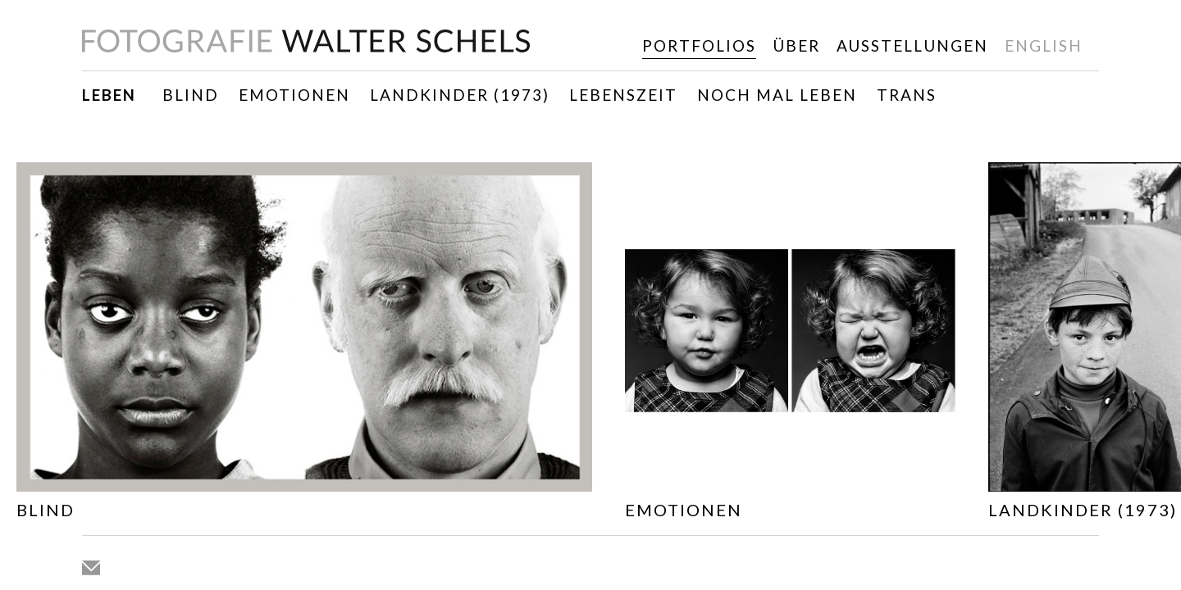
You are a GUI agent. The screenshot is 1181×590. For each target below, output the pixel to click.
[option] (304, 344)
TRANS (907, 94)
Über (796, 45)
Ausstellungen (912, 45)
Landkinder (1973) (459, 94)
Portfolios (699, 45)
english (1044, 45)
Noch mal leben (777, 94)
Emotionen (294, 94)
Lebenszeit (623, 94)
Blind (190, 94)
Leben (109, 94)
